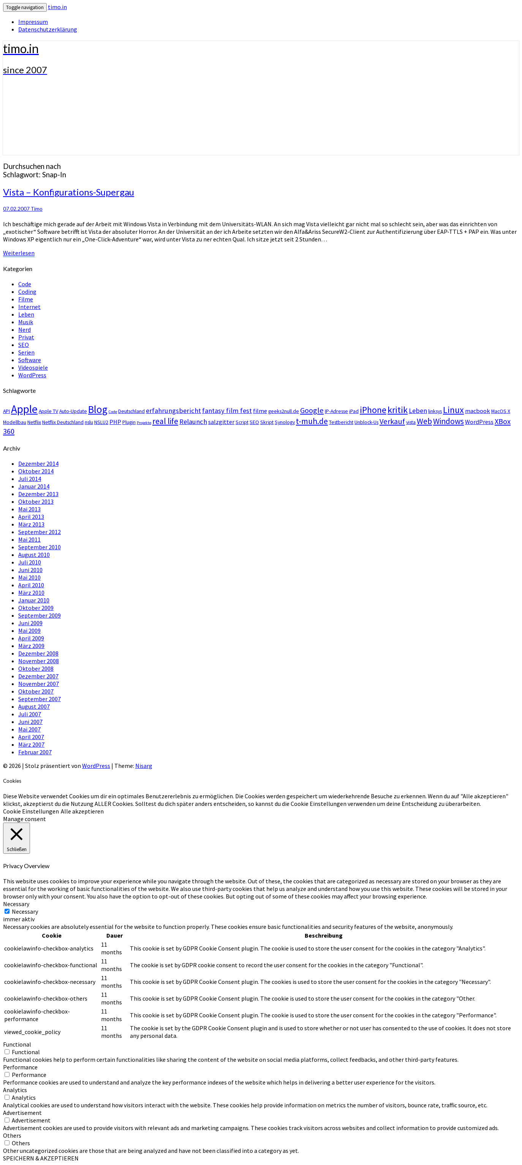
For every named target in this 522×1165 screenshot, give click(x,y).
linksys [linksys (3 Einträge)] (435, 411)
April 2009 (31, 638)
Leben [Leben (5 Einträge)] (418, 410)
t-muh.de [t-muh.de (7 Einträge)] (312, 421)
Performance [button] (20, 1067)
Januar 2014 (33, 486)
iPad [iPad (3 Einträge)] (354, 411)
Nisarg (143, 765)
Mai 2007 (29, 729)
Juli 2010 (29, 562)
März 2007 (31, 744)
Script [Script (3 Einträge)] (242, 422)
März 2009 (31, 645)
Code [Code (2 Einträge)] (113, 411)
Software (29, 360)
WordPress (32, 375)
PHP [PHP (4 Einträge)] (115, 422)
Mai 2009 (29, 630)
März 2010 (31, 592)
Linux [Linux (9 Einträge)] (453, 410)
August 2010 (34, 554)
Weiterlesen (19, 253)
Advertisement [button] (22, 1112)
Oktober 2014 (36, 471)
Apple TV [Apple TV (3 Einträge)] (48, 411)
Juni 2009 (30, 623)
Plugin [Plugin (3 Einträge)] (129, 422)
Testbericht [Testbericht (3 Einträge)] (341, 422)
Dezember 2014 (38, 463)
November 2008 (38, 661)
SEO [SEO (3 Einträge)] (254, 422)
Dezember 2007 (38, 676)
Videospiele (33, 367)
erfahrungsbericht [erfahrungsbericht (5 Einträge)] (173, 410)
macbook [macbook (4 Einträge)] (477, 411)
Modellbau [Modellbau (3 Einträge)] (14, 422)
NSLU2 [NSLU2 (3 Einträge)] (101, 422)
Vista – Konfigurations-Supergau (68, 191)
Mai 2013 (29, 509)
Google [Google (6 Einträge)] (312, 410)
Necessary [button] (16, 904)
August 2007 (34, 706)
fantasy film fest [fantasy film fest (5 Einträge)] (227, 410)
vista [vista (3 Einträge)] (411, 422)
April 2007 (31, 737)
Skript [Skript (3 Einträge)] (267, 422)
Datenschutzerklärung (47, 29)
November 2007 (38, 683)
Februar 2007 (35, 752)
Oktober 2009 (36, 608)
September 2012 (39, 532)
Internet (29, 307)
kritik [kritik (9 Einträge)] (398, 410)
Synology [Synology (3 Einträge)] (285, 422)
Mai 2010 (29, 577)
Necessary (25, 911)
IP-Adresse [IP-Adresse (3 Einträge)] (336, 411)
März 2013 (31, 524)
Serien (26, 352)
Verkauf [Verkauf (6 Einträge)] (392, 421)
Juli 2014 (29, 478)
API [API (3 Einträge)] (6, 411)
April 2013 (31, 516)
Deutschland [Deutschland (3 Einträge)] (131, 411)
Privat (26, 337)
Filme (25, 299)
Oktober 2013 (36, 501)
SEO (23, 344)
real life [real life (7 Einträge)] (165, 421)
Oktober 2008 (36, 668)
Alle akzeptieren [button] (82, 811)
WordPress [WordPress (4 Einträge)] (479, 422)
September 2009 (39, 615)
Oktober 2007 (36, 691)
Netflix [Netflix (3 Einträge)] (34, 422)
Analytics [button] (15, 1090)
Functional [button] (17, 1044)
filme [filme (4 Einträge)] (260, 411)
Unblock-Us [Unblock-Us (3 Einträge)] (366, 422)
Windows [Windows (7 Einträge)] (448, 421)
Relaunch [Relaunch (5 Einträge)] (193, 421)
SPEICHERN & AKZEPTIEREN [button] (41, 1158)
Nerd (24, 329)
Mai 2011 (29, 539)
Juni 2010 (30, 570)
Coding (27, 291)
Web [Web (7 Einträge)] (424, 421)
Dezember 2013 (38, 494)
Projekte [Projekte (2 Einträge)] (144, 422)
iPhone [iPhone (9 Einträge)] (373, 410)
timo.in (57, 7)
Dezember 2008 (38, 653)
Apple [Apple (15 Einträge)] (24, 409)
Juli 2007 (29, 714)
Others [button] (12, 1135)
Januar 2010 (33, 600)
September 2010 (39, 547)
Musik (25, 322)
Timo (37, 209)
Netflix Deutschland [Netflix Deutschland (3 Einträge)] (63, 422)
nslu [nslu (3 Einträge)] (89, 422)
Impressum (33, 21)
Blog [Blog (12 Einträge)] (98, 409)
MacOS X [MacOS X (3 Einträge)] (500, 411)
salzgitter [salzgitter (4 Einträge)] (221, 422)
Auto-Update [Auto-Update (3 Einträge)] (73, 411)
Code (24, 284)
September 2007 (39, 699)
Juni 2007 (30, 721)
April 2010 (31, 585)
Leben (26, 314)
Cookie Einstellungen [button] (31, 811)
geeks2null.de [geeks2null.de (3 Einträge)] (283, 411)
